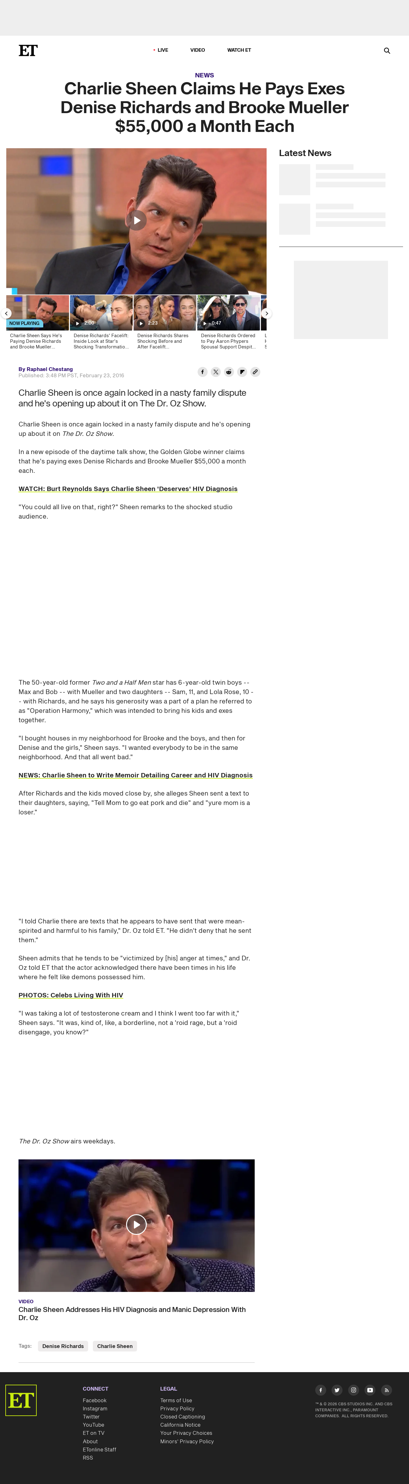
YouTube (93, 1425)
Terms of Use (176, 1400)
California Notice (180, 1425)
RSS (88, 1458)
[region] (136, 221)
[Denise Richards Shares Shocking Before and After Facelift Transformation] (164, 324)
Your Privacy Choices (186, 1433)
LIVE (163, 50)
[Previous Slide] (6, 313)
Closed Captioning (182, 1417)
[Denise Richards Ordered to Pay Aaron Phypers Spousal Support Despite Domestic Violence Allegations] (228, 324)
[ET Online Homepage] (28, 50)
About (90, 1441)
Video (197, 50)
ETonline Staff (99, 1450)
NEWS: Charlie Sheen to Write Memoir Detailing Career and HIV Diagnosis (136, 775)
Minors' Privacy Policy (187, 1441)
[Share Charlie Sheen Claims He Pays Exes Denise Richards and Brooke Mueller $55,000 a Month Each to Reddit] (229, 372)
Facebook (95, 1400)
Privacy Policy (177, 1409)
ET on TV (93, 1433)
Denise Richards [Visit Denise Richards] (63, 1346)
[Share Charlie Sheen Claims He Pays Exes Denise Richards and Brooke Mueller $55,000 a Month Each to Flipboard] (242, 372)
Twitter (91, 1417)
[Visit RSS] (386, 1391)
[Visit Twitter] (337, 1391)
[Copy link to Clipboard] (255, 372)
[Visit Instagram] (353, 1391)
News (204, 75)
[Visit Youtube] (369, 1391)
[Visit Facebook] (320, 1391)
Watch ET (239, 50)
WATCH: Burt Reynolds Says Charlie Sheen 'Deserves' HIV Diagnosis (128, 489)
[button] (136, 220)
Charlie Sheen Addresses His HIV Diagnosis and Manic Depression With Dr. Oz (132, 1314)
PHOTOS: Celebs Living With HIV (71, 995)
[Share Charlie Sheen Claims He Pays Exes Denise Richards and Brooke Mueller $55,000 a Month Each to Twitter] (215, 372)
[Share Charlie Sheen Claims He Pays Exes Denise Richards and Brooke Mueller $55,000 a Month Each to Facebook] (202, 372)
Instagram (95, 1409)
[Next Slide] (266, 313)
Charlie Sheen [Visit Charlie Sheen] (115, 1346)
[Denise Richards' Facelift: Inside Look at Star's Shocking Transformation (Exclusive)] (101, 324)
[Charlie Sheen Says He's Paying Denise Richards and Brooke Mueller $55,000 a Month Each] (37, 324)
